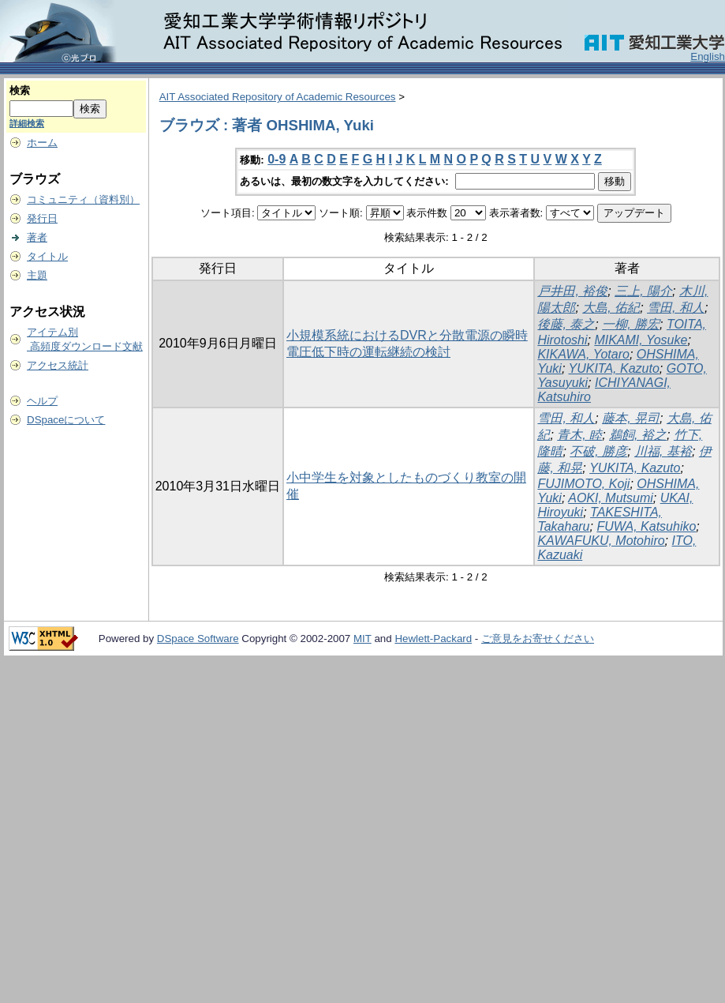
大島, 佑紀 (611, 307)
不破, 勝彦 (598, 451)
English (707, 56)
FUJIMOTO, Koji (583, 483)
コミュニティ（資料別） (83, 199)
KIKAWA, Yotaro (583, 354)
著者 (37, 237)
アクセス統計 (57, 365)
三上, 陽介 (643, 291)
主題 (37, 275)
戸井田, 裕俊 (572, 291)
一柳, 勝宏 (631, 324)
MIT (362, 638)
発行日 (42, 218)
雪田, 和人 (675, 307)
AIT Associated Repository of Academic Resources (277, 97)
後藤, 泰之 (566, 324)
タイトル (47, 256)
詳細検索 (26, 123)
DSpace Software (198, 638)
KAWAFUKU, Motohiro (600, 540)
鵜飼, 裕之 (638, 434)
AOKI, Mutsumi (610, 498)
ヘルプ (42, 401)
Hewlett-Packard (433, 638)
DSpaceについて (66, 420)
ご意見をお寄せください (537, 638)
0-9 (276, 159)
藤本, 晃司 (631, 418)
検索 (19, 90)
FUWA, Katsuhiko (646, 526)
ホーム (42, 142)
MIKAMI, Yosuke (640, 340)
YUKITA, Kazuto (614, 368)
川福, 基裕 (663, 451)
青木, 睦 (579, 434)
